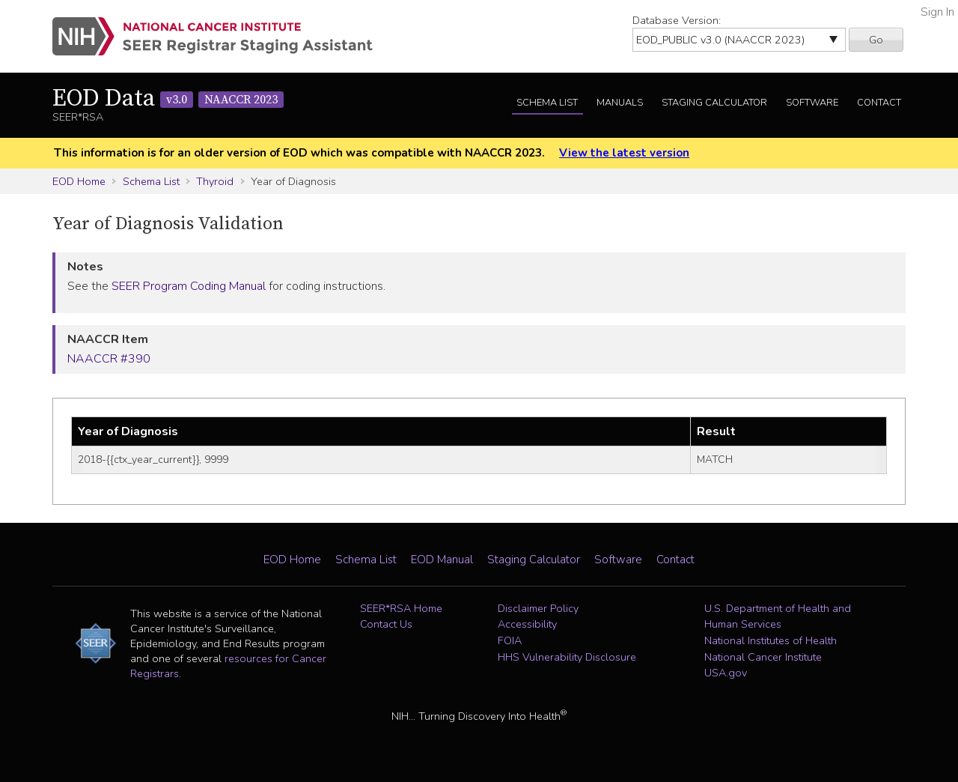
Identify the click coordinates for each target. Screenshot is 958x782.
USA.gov (725, 672)
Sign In (937, 12)
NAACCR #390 (108, 359)
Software (812, 102)
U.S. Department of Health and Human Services (777, 616)
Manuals (620, 102)
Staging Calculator (714, 102)
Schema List (547, 102)
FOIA (510, 640)
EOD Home (79, 181)
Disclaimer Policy (538, 608)
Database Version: (676, 20)
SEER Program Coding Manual (189, 286)
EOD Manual (442, 559)
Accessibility (527, 623)
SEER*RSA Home (401, 608)
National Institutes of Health (770, 640)
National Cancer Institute (763, 656)
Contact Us (386, 623)
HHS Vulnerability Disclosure (567, 656)
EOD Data (168, 99)
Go (876, 39)
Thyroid (215, 181)
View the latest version (624, 152)
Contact (879, 102)
